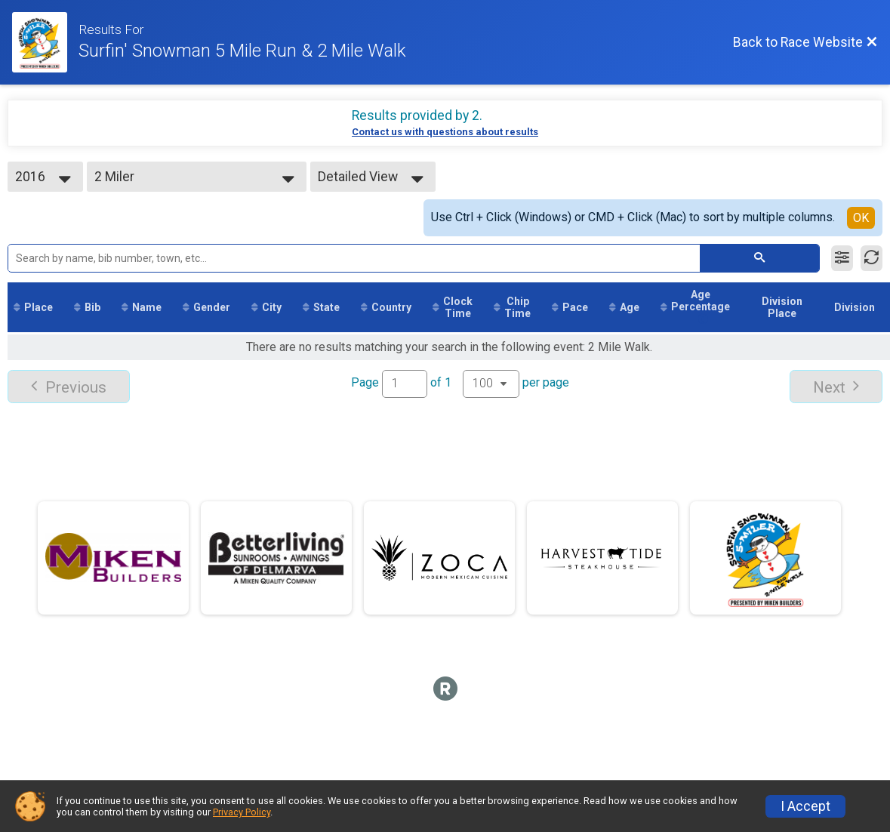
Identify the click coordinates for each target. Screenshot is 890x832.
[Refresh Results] (871, 258)
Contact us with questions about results (445, 131)
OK (861, 218)
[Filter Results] (842, 258)
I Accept (805, 806)
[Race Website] (45, 42)
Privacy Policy (241, 812)
